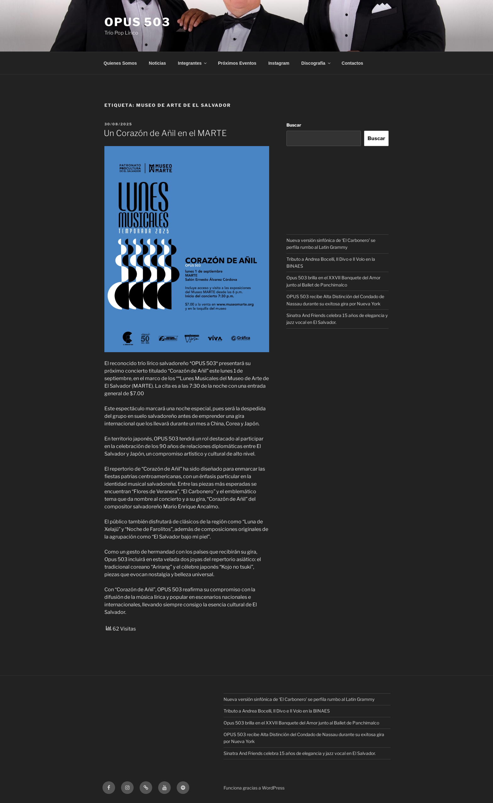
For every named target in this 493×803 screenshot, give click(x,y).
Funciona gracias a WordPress (254, 787)
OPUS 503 (137, 22)
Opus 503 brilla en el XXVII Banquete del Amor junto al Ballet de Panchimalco (301, 722)
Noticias (157, 63)
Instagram (278, 63)
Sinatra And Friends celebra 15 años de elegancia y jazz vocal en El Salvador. (300, 753)
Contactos (352, 63)
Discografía (316, 63)
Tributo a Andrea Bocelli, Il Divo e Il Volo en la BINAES (277, 710)
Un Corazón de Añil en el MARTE (165, 133)
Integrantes (193, 63)
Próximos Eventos (237, 63)
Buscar (293, 125)
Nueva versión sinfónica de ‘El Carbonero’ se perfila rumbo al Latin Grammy (299, 699)
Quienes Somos (120, 63)
